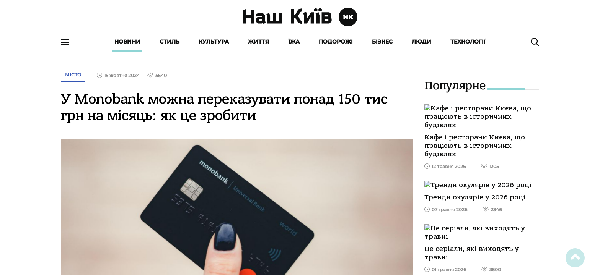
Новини (127, 41)
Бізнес (382, 41)
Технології (468, 41)
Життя (258, 41)
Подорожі (336, 41)
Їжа (294, 41)
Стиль (169, 41)
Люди (421, 41)
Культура (214, 41)
